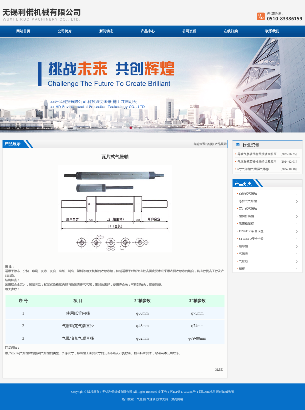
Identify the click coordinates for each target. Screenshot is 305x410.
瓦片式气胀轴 (248, 208)
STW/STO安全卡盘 (251, 238)
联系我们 (272, 31)
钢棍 (242, 268)
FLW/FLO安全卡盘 (251, 231)
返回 (219, 369)
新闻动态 (106, 31)
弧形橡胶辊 (246, 223)
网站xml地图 (207, 391)
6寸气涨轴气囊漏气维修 (253, 169)
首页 (210, 144)
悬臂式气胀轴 (248, 201)
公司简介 (65, 31)
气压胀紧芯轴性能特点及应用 (257, 161)
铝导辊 (243, 246)
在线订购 (231, 31)
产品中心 (148, 31)
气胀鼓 (243, 261)
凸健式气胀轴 (248, 193)
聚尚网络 (177, 399)
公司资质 (189, 31)
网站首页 (23, 31)
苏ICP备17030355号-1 (184, 391)
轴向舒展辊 (246, 216)
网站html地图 (225, 391)
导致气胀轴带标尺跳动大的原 (257, 154)
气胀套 (243, 253)
